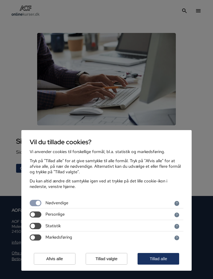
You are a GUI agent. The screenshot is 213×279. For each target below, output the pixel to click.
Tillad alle (158, 258)
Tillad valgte (106, 258)
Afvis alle (54, 258)
